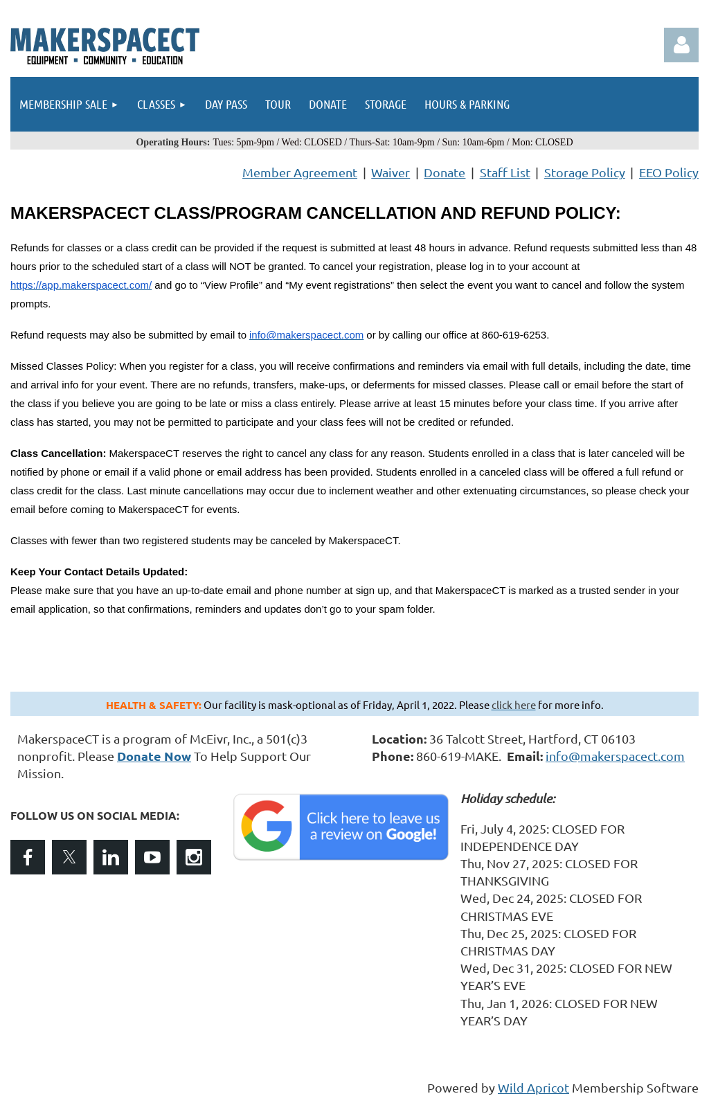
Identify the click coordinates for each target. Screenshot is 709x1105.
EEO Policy (669, 172)
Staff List (505, 172)
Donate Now (154, 756)
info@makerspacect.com (615, 755)
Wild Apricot (533, 1087)
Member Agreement (299, 172)
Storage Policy (584, 172)
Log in (681, 45)
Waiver (390, 172)
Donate (444, 172)
